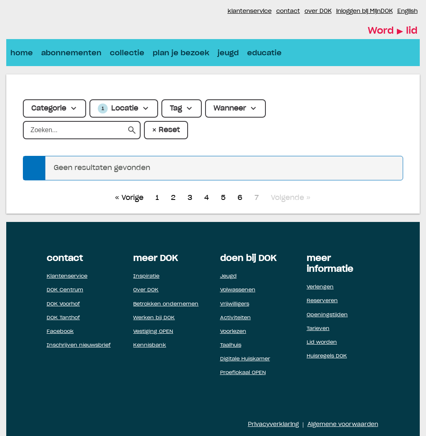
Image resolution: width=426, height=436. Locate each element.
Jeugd (228, 275)
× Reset (165, 130)
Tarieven (318, 328)
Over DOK (146, 289)
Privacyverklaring (273, 424)
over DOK (318, 11)
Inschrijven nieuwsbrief (79, 344)
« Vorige (129, 198)
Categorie (48, 108)
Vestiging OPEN (153, 331)
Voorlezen (233, 331)
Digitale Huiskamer (245, 358)
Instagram (221, 11)
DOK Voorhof (63, 303)
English (407, 11)
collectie (127, 53)
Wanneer (229, 108)
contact (288, 11)
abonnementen (71, 53)
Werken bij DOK (154, 317)
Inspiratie (146, 275)
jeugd (228, 53)
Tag (176, 108)
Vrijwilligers (234, 303)
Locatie (118, 108)
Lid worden (322, 342)
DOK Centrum (65, 289)
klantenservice (250, 11)
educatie (264, 53)
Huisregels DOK (327, 355)
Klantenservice (67, 275)
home (21, 53)
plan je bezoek (181, 53)
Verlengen (320, 286)
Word (393, 31)
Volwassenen (237, 289)
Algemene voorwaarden (342, 424)
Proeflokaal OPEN (243, 372)
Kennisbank (149, 344)
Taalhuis (230, 344)
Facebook (211, 11)
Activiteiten (235, 317)
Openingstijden (327, 314)
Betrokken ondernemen (165, 303)
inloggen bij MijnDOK (364, 11)
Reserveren (322, 300)
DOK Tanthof (63, 317)
